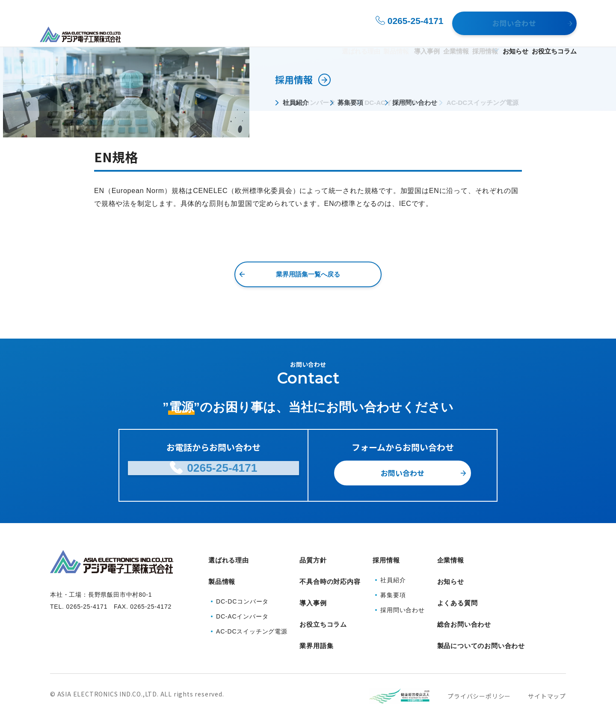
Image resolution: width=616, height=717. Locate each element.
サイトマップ (547, 671)
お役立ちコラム (554, 35)
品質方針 (312, 559)
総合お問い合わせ (464, 608)
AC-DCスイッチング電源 (251, 622)
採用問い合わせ (402, 605)
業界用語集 (77, 121)
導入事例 (366, 35)
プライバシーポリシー (479, 671)
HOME (46, 121)
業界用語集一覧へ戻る (308, 274)
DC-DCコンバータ (242, 592)
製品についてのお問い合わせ (481, 624)
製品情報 (315, 35)
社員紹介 (393, 575)
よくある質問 (457, 592)
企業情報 (408, 35)
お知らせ (502, 35)
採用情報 (451, 35)
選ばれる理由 (266, 35)
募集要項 (393, 590)
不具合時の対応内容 (329, 576)
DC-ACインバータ (242, 607)
